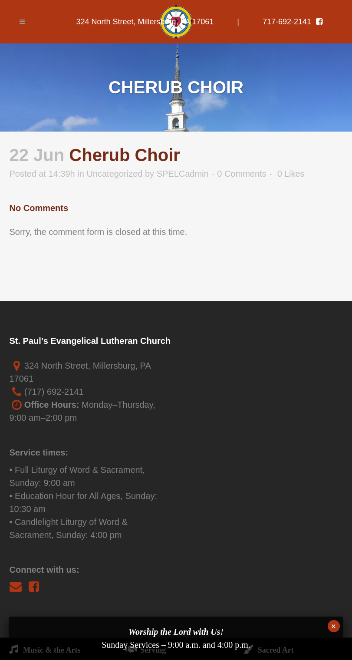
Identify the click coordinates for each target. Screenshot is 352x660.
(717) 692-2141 (54, 391)
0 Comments (241, 173)
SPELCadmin (183, 173)
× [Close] (333, 626)
